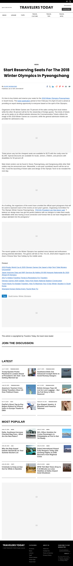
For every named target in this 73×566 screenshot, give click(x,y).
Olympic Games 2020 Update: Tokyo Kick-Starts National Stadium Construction (32, 281)
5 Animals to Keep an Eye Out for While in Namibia (12, 468)
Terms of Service (48, 553)
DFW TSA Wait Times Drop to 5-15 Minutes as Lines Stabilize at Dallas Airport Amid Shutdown (49, 470)
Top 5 (12, 464)
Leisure (31, 553)
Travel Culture (33, 557)
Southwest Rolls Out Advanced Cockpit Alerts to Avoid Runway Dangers (48, 374)
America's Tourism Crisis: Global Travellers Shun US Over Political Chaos (12, 390)
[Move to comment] (69, 86)
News (36, 65)
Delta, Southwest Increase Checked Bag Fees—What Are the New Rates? (12, 434)
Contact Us (46, 551)
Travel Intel (32, 561)
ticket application (23, 101)
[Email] (65, 86)
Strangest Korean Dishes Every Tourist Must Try (20, 289)
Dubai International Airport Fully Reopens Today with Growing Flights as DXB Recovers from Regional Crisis (48, 453)
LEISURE (13, 15)
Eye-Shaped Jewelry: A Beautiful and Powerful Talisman (46, 406)
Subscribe (66, 9)
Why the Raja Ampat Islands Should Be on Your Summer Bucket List (12, 451)
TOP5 (23, 15)
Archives (31, 548)
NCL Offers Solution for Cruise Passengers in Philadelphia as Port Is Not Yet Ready (48, 435)
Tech (11, 401)
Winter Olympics (25, 296)
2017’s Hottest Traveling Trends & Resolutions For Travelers (24, 278)
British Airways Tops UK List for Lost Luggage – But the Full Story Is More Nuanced (48, 391)
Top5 (30, 555)
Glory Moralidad (10, 86)
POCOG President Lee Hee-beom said (50, 210)
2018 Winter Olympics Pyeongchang (55, 98)
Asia (12, 446)
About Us (46, 548)
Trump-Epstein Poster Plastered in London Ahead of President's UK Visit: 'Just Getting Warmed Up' (13, 375)
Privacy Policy (47, 555)
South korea (13, 296)
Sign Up (66, 553)
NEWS (4, 15)
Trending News (14, 369)
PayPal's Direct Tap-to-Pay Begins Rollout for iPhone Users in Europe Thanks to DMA (12, 407)
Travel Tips (32, 559)
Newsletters (67, 5)
